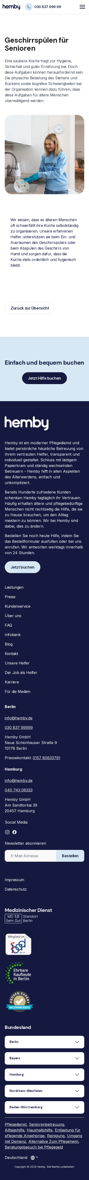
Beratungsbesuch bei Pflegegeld (34, 1147)
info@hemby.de (19, 718)
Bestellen (70, 855)
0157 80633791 (46, 757)
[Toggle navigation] (82, 7)
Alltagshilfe (14, 1130)
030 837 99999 (19, 727)
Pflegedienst (16, 1124)
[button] (7, 832)
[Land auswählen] (34, 1157)
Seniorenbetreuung (46, 1124)
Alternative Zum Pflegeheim (53, 1141)
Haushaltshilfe (39, 1130)
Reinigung (56, 1135)
